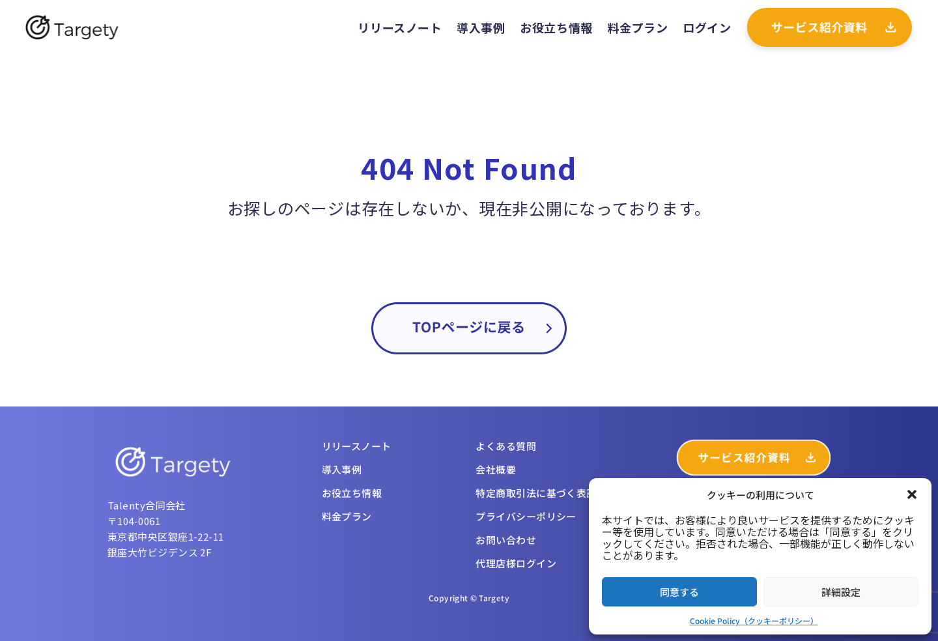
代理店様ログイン (516, 563)
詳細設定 (840, 592)
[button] (911, 494)
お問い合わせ (506, 540)
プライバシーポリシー (526, 516)
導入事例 (481, 27)
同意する (679, 592)
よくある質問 (506, 446)
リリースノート (400, 27)
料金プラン (638, 27)
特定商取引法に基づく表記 (536, 493)
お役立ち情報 (556, 27)
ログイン (707, 27)
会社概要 (496, 469)
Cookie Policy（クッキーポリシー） (754, 620)
